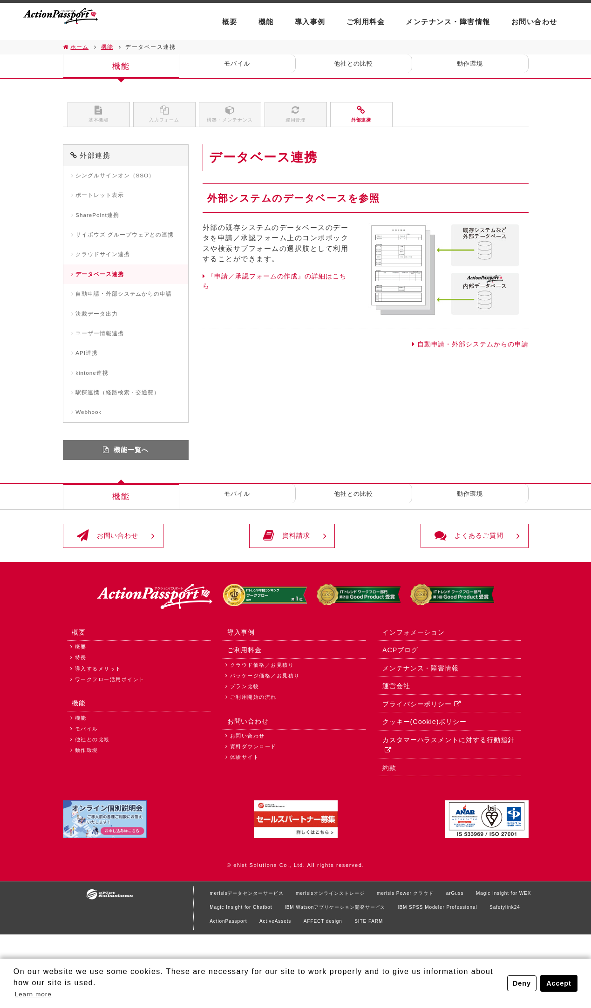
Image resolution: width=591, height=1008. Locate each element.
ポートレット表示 (104, 204)
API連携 (89, 397)
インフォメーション (412, 693)
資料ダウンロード (253, 816)
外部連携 (361, 117)
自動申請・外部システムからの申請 (467, 350)
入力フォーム (164, 117)
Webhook (92, 463)
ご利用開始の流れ (253, 761)
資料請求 (287, 593)
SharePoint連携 (102, 226)
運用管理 (295, 117)
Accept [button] (558, 982)
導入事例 (310, 22)
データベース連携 (104, 301)
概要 (230, 22)
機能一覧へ (131, 503)
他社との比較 (354, 66)
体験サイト (244, 827)
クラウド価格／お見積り (262, 729)
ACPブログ (398, 712)
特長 (81, 721)
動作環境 (470, 66)
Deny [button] (519, 982)
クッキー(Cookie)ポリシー (424, 788)
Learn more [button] (37, 993)
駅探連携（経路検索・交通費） (124, 441)
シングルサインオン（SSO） (121, 182)
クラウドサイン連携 (107, 279)
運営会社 (394, 750)
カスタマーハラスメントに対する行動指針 (448, 806)
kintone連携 (96, 419)
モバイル (237, 66)
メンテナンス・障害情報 (448, 22)
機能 (266, 22)
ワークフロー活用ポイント (110, 743)
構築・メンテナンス (230, 117)
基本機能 (98, 117)
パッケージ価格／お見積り (265, 740)
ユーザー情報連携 (104, 376)
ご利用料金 (365, 22)
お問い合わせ (534, 22)
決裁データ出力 (101, 354)
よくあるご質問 (453, 593)
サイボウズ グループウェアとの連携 (128, 252)
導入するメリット (98, 732)
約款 (387, 835)
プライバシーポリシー (416, 768)
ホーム (80, 47)
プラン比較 (244, 751)
